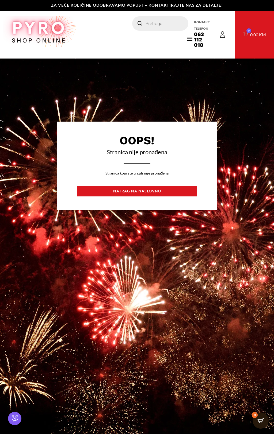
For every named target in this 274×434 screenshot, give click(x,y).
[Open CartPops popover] (261, 421)
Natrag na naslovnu (137, 191)
